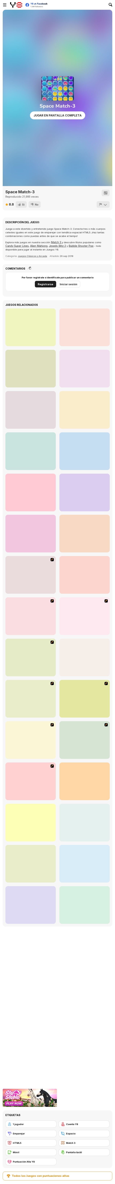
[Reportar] (103, 204)
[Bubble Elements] (30, 657)
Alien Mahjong (38, 246)
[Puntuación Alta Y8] (31, 1161)
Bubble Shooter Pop (81, 246)
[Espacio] (84, 1133)
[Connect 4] (84, 575)
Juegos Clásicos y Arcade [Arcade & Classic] (32, 256)
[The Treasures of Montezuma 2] (84, 905)
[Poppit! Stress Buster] (30, 616)
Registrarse (45, 284)
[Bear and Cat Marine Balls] (84, 616)
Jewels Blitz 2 (57, 246)
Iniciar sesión (68, 284)
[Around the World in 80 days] (84, 699)
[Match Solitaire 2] (30, 451)
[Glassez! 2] (84, 864)
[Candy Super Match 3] (84, 327)
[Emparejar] (31, 1133)
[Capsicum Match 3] (30, 492)
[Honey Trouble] (84, 657)
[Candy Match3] (84, 410)
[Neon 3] (30, 327)
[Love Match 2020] (30, 533)
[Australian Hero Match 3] (30, 410)
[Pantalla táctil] (84, 1152)
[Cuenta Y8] (84, 1124)
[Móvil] (31, 1152)
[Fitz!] (30, 864)
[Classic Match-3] (84, 368)
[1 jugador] (31, 1124)
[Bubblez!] (84, 822)
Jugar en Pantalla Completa (58, 115)
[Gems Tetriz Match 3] (84, 533)
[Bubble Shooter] (30, 781)
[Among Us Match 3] (84, 451)
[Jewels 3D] (30, 575)
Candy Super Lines (17, 246)
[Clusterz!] (30, 905)
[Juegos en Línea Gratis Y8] (16, 5)
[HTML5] (31, 1142)
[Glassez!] (30, 822)
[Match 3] (84, 1142)
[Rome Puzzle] (84, 740)
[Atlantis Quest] (30, 740)
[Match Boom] (84, 492)
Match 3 (56, 242)
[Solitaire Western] (30, 368)
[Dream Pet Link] (84, 781)
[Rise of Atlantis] (30, 699)
